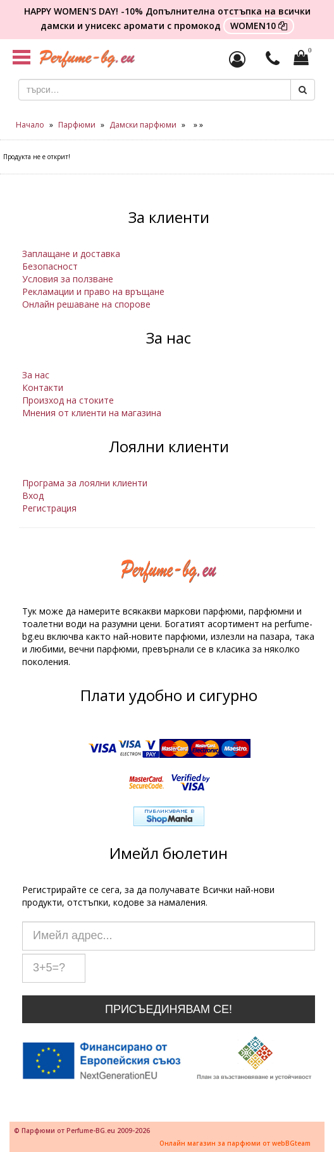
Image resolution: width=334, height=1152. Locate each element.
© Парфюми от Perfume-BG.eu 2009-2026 (82, 1130)
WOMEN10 (258, 26)
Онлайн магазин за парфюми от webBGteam (235, 1143)
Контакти (42, 387)
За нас (35, 375)
